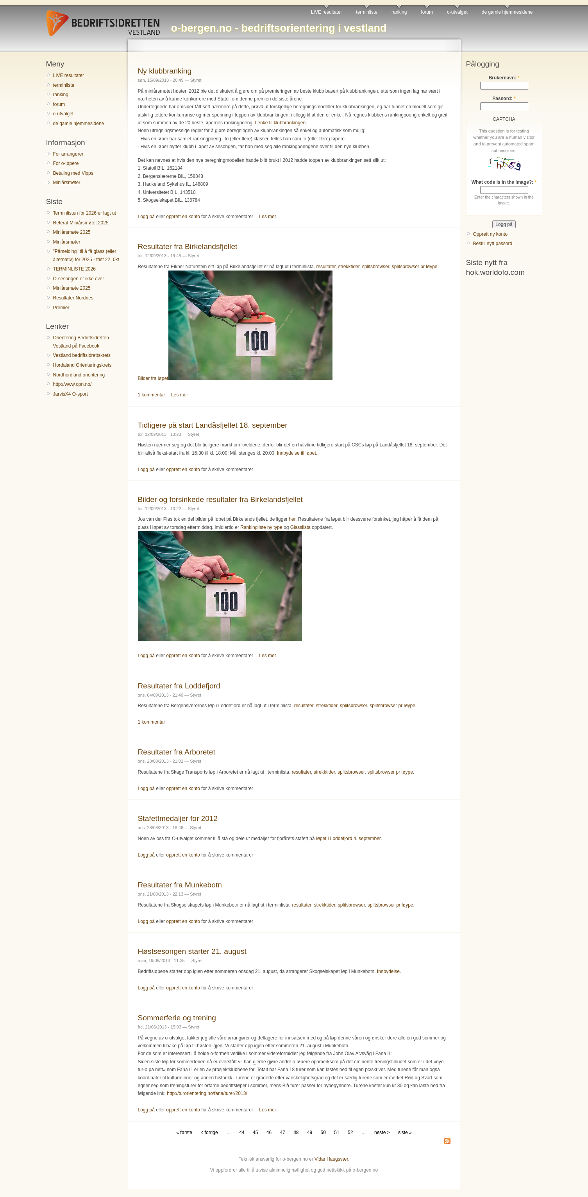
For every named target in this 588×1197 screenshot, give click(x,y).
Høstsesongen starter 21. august (192, 951)
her (292, 519)
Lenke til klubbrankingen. (281, 122)
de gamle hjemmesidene (507, 12)
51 (336, 1132)
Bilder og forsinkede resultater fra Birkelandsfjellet (220, 499)
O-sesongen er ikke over (78, 278)
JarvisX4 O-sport (70, 394)
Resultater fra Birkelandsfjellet (188, 246)
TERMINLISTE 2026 (74, 269)
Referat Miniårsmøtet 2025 (81, 223)
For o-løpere (66, 163)
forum (427, 12)
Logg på (146, 216)
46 (269, 1132)
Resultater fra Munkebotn (180, 885)
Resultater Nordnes (73, 298)
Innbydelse (388, 971)
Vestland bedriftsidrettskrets (82, 355)
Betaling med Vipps (73, 173)
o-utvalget (457, 12)
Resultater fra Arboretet (176, 752)
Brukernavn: (504, 78)
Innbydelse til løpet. (297, 453)
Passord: (503, 98)
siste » (405, 1132)
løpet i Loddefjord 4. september (348, 838)
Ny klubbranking (165, 71)
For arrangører (68, 154)
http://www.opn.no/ (72, 384)
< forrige (209, 1132)
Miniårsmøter (66, 182)
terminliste (366, 12)
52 (350, 1132)
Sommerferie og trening (177, 1018)
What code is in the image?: (504, 182)
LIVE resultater (326, 12)
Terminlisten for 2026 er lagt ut (84, 213)
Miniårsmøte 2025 (72, 232)
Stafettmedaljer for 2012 (178, 818)
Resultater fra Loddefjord (179, 686)
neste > (382, 1132)
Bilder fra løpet (235, 378)
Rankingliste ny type (261, 527)
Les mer (267, 216)
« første (184, 1132)
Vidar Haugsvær (331, 1159)
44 (241, 1132)
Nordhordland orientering (79, 375)
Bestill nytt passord (493, 243)
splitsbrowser (375, 266)
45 (255, 1132)
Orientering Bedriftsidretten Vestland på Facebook (81, 341)
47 (282, 1132)
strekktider (348, 266)
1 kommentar (151, 395)
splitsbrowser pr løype (415, 266)
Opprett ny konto (490, 234)
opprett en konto (183, 216)
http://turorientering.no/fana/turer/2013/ (207, 1093)
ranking (399, 12)
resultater (325, 266)
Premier (61, 307)
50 (323, 1132)
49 (309, 1132)
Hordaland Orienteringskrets (82, 365)
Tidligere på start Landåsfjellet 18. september (213, 425)
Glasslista (300, 527)
